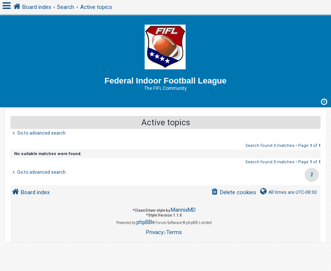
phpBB (144, 222)
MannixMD (183, 210)
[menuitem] (233, 193)
